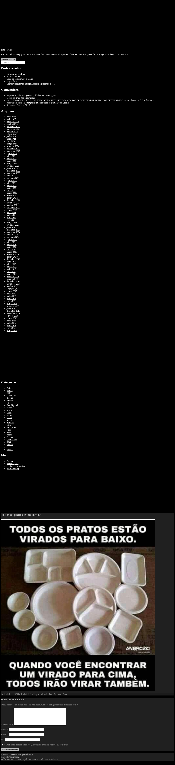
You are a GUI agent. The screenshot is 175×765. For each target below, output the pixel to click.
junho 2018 (11, 266)
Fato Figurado (7, 50)
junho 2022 (11, 185)
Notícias (10, 422)
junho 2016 (11, 323)
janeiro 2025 (12, 124)
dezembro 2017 (13, 281)
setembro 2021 (13, 207)
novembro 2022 (13, 173)
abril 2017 (11, 301)
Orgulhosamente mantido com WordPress (40, 762)
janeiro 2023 (12, 168)
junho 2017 (11, 296)
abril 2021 (11, 220)
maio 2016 (11, 325)
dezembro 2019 (13, 259)
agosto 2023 (12, 153)
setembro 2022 (13, 178)
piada (9, 430)
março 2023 (12, 163)
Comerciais (12, 395)
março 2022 (12, 193)
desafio (10, 398)
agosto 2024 (12, 134)
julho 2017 (11, 294)
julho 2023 (11, 156)
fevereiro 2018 (13, 276)
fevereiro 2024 (13, 146)
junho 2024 (11, 136)
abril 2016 (11, 328)
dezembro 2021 (13, 200)
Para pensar (12, 427)
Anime (10, 390)
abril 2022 (11, 190)
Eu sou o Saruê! (14, 76)
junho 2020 (11, 244)
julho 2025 (11, 117)
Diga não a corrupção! (26, 98)
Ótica (9, 425)
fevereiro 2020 (13, 254)
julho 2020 (11, 242)
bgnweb (38, 694)
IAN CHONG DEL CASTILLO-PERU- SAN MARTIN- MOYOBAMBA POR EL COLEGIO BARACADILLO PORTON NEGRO (65, 100)
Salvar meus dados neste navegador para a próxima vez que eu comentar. (36, 748)
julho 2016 (11, 321)
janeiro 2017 (12, 308)
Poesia (9, 435)
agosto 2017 (12, 291)
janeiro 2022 (12, 198)
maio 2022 (11, 188)
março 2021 (12, 222)
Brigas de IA (12, 81)
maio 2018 (11, 269)
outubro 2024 (12, 131)
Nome (4, 733)
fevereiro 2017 (13, 306)
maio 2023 (11, 161)
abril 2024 (11, 141)
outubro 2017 (12, 286)
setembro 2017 (13, 289)
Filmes (10, 408)
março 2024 (12, 144)
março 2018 (12, 274)
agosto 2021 (12, 210)
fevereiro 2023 (13, 166)
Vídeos (10, 449)
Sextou (10, 444)
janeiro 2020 (12, 257)
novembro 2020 (13, 232)
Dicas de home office (16, 74)
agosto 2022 (12, 180)
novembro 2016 (13, 313)
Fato (8, 403)
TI (8, 447)
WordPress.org (13, 468)
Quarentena (12, 439)
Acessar (10, 461)
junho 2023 (11, 158)
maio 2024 (11, 139)
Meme (9, 417)
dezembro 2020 (13, 230)
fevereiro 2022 (13, 195)
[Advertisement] (87, 27)
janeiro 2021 (12, 227)
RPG (9, 442)
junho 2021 (11, 215)
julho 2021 (11, 212)
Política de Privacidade (11, 762)
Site (3, 743)
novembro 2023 (13, 151)
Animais (10, 388)
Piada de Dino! (23, 105)
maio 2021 (11, 217)
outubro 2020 (12, 235)
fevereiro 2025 (13, 121)
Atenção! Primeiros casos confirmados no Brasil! (47, 103)
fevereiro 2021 (13, 225)
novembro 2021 (13, 203)
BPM (9, 393)
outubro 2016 (12, 316)
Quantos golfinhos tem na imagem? (40, 95)
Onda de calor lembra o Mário (20, 79)
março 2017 (12, 303)
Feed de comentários (16, 466)
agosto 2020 (12, 239)
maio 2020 (11, 247)
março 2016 (12, 330)
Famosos (10, 400)
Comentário (7, 728)
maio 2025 (11, 119)
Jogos (9, 415)
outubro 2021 (12, 205)
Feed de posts (12, 463)
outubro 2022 (12, 176)
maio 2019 (11, 262)
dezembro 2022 (13, 171)
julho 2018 (11, 264)
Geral (9, 412)
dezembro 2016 (13, 311)
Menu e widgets (8, 59)
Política (10, 437)
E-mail (5, 738)
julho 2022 (11, 183)
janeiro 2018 (12, 279)
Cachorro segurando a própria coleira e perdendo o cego (31, 84)
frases (9, 410)
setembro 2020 (13, 237)
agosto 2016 (12, 318)
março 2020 (12, 252)
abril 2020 (11, 249)
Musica (10, 420)
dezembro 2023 (13, 148)
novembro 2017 (13, 284)
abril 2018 (11, 271)
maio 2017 (11, 298)
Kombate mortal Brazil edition (140, 100)
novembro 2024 (13, 129)
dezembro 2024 (13, 126)
